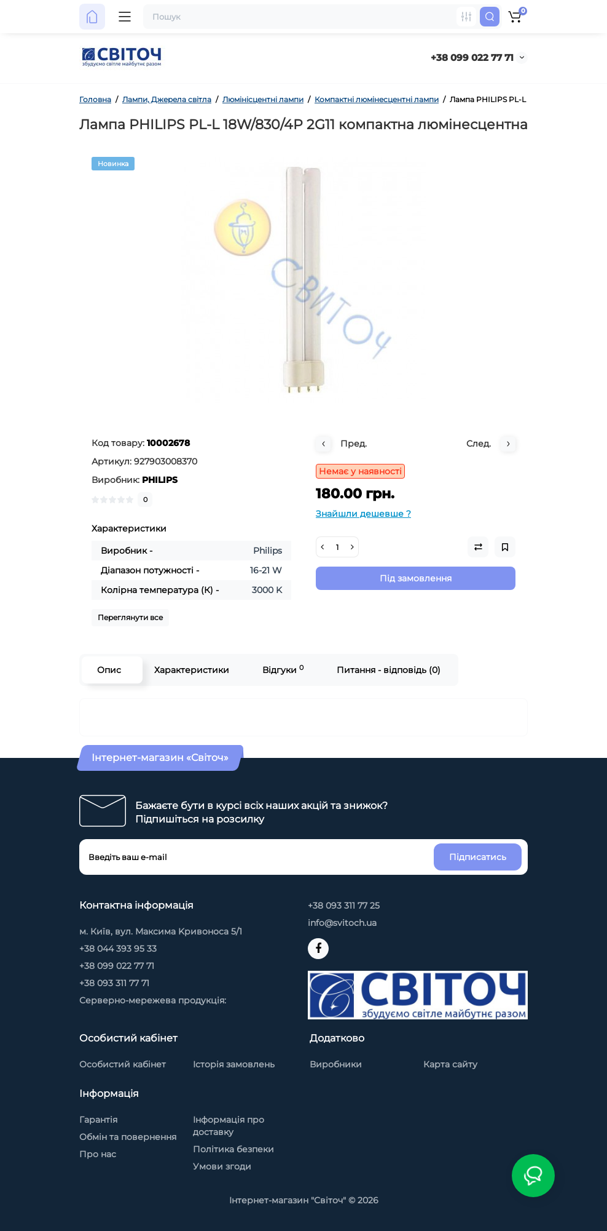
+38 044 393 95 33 (118, 948)
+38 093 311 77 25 (344, 905)
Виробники (336, 1064)
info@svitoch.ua (342, 922)
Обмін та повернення (127, 1136)
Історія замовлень (234, 1064)
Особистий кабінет (122, 1064)
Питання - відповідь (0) (389, 669)
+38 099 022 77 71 (472, 57)
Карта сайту (450, 1064)
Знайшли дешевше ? (363, 513)
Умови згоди (222, 1166)
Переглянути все (130, 617)
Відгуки (283, 669)
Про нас (97, 1154)
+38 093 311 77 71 (114, 983)
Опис (109, 669)
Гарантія (98, 1119)
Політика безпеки (233, 1149)
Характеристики (191, 669)
